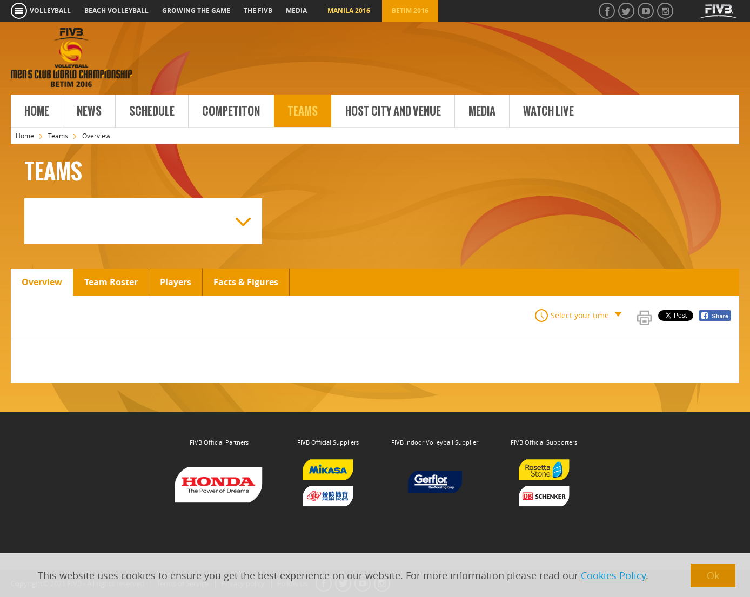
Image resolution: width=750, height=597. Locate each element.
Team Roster (111, 282)
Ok (713, 575)
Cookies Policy (613, 575)
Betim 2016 (410, 10)
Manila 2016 (348, 10)
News (89, 111)
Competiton (231, 111)
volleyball (50, 10)
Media (481, 111)
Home (36, 111)
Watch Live (548, 111)
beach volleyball (116, 10)
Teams (302, 111)
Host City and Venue (393, 111)
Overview (42, 282)
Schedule (152, 111)
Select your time (580, 315)
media (296, 10)
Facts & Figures (245, 282)
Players (175, 282)
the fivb (258, 10)
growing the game (196, 10)
